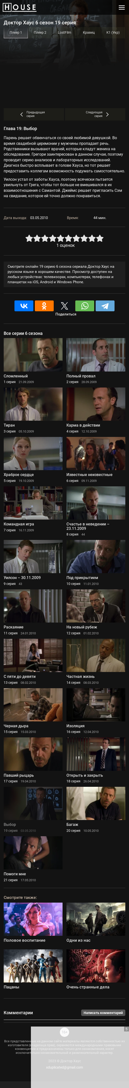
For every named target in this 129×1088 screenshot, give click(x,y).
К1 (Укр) (113, 32)
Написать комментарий (103, 1013)
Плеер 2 (40, 32)
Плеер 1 (16, 32)
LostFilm (64, 32)
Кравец (89, 32)
